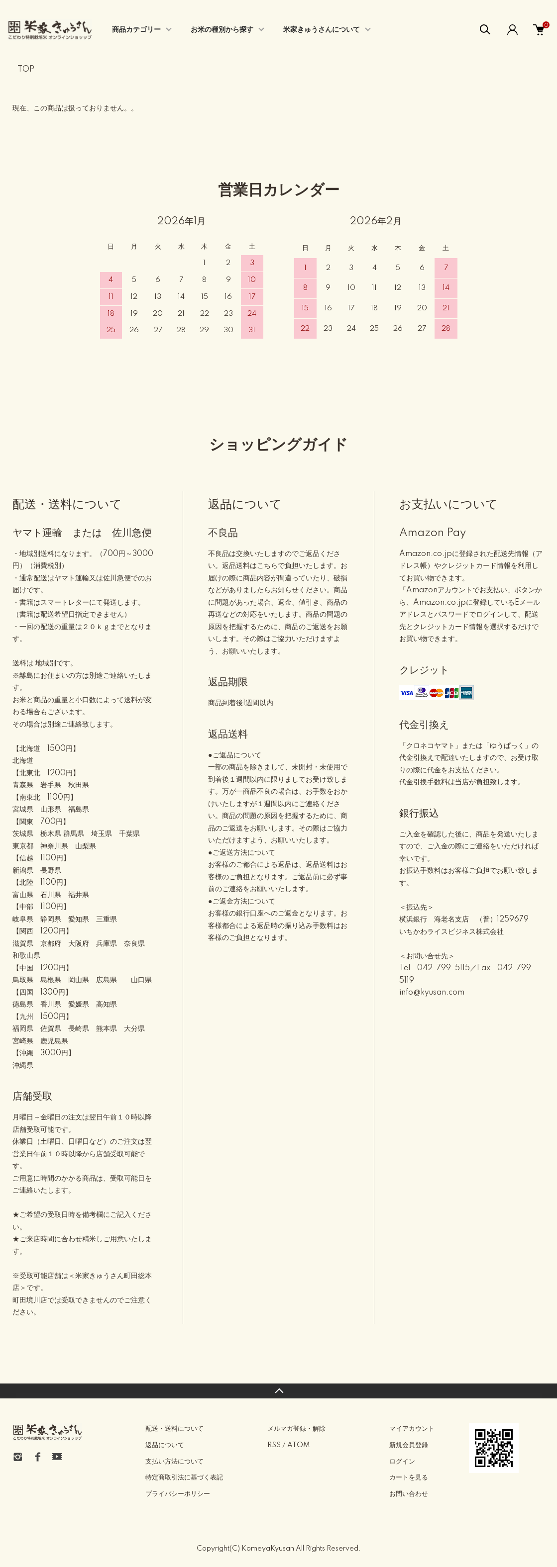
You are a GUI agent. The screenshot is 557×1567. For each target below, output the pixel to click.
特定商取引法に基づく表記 (184, 1477)
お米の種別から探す (222, 30)
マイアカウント (412, 1428)
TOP (25, 70)
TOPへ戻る (278, 1390)
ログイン (402, 1461)
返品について (164, 1445)
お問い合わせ (408, 1493)
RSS (274, 1445)
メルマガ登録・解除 (296, 1428)
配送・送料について (174, 1428)
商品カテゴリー (136, 30)
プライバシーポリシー (177, 1493)
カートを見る (408, 1477)
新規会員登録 (408, 1445)
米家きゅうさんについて (321, 30)
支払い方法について (174, 1461)
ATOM (298, 1445)
